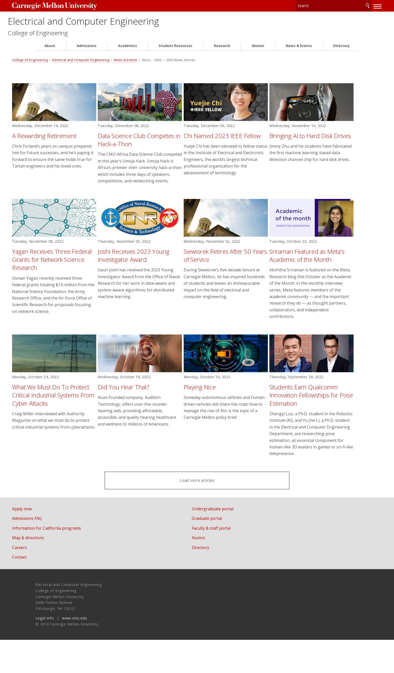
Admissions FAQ (50, 551)
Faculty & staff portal (223, 561)
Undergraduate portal (224, 541)
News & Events (299, 51)
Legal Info (44, 651)
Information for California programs (69, 561)
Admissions (86, 51)
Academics (127, 51)
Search (344, 5)
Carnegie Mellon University (75, 5)
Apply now (45, 541)
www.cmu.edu (74, 651)
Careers (42, 580)
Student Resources (175, 51)
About (49, 51)
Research (222, 51)
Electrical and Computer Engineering (138, 23)
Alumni (258, 51)
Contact (42, 590)
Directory (341, 51)
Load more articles (196, 513)
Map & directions (51, 571)
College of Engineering (69, 38)
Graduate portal (219, 551)
